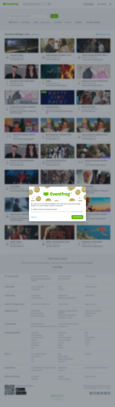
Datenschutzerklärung (78, 211)
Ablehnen (34, 217)
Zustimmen (77, 217)
